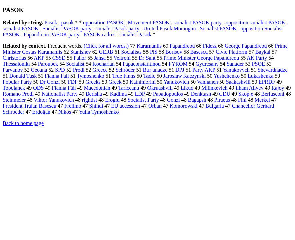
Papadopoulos (168, 94)
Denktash (201, 94)
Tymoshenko (90, 76)
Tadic (149, 76)
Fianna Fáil (64, 88)
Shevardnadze (273, 70)
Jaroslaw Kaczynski (184, 76)
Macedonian (97, 88)
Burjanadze (155, 70)
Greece (99, 70)
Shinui (96, 106)
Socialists (131, 52)
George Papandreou (246, 46)
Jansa (100, 58)
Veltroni (122, 58)
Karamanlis (149, 46)
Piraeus (222, 100)
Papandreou (182, 46)
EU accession (125, 106)
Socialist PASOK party (66, 28)
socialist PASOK (20, 28)
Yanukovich (176, 82)
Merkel (262, 100)
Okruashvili (160, 88)
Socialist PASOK (218, 28)
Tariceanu (128, 88)
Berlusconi (272, 94)
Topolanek (14, 88)
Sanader (235, 64)
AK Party (257, 58)
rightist (89, 100)
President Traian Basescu (29, 106)
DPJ (179, 70)
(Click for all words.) (106, 46)
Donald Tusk (23, 76)
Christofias (14, 58)
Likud (187, 88)
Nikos (64, 112)
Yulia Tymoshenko (99, 112)
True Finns (123, 76)
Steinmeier (14, 100)
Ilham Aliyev (249, 88)
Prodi (79, 70)
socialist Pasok (135, 34)
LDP (140, 94)
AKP (39, 58)
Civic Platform (231, 52)
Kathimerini (143, 82)
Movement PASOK (148, 22)
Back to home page (23, 123)
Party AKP (203, 70)
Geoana (39, 70)
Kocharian (103, 64)
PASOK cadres (99, 34)
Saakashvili (238, 82)
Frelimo (72, 106)
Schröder (125, 70)
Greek (115, 82)
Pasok (50, 22)
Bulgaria (215, 106)
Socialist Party (143, 100)
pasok (67, 22)
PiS (153, 52)
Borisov (173, 52)
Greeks (92, 82)
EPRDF (267, 82)
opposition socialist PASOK (255, 22)
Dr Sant (147, 58)
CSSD (59, 58)
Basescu (199, 52)
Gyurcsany (207, 64)
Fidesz (210, 46)
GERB (106, 52)
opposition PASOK (103, 22)
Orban (155, 106)
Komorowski (184, 106)
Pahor (80, 58)
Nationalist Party (60, 94)
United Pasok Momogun (169, 28)
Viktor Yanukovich (54, 100)
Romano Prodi (18, 94)
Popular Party (17, 82)
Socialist (75, 64)
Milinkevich (214, 88)
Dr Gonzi (50, 82)
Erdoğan (41, 112)
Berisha (94, 94)
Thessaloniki (16, 64)
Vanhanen (207, 82)
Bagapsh (197, 100)
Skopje (245, 94)
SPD (60, 70)
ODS (38, 88)
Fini (242, 100)
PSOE (258, 64)
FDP (73, 82)
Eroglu (112, 100)
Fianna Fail (57, 76)
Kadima (118, 94)
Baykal (262, 52)
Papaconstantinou (142, 64)
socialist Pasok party (117, 28)
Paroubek (48, 64)
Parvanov (13, 70)
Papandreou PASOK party (51, 34)
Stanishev (80, 52)
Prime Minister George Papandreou (201, 58)
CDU (224, 94)
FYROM (178, 64)
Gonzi (173, 100)
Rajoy (277, 88)
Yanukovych (236, 70)
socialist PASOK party (198, 22)
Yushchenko (227, 76)
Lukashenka (260, 76)
